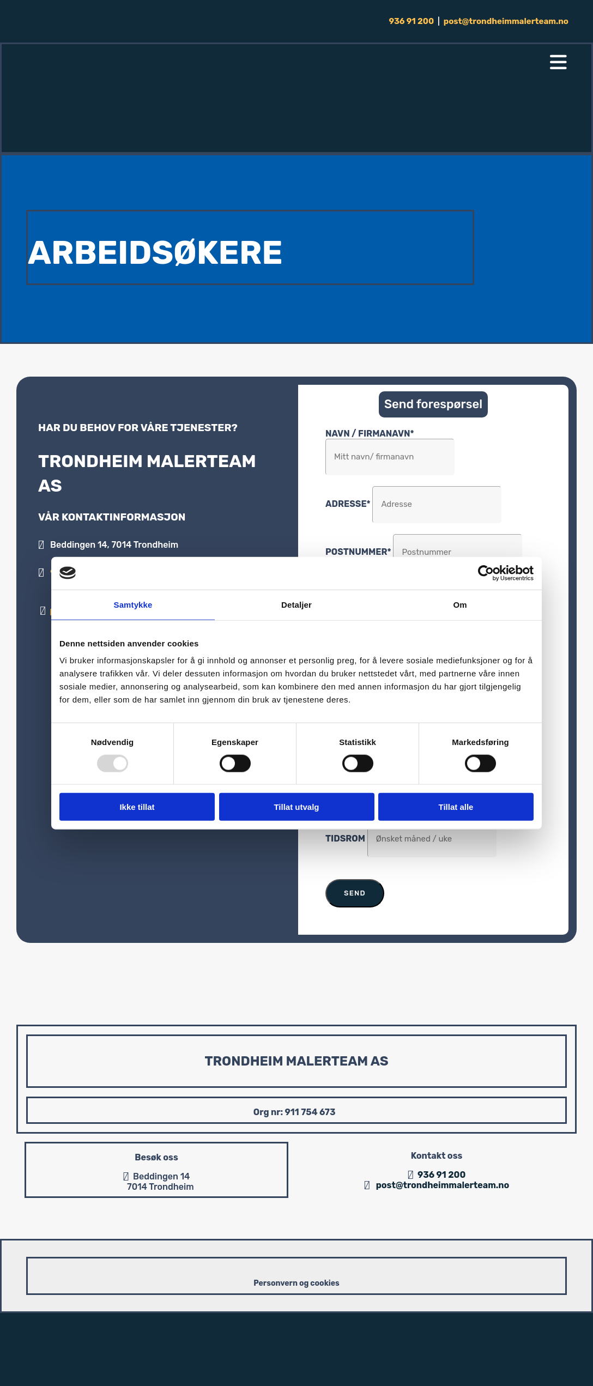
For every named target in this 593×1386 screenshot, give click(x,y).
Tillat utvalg (296, 807)
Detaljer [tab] (296, 604)
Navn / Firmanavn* (369, 433)
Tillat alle (456, 807)
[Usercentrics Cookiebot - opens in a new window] (486, 573)
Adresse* (348, 504)
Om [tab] (460, 604)
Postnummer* (358, 552)
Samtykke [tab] (133, 604)
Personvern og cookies (296, 1283)
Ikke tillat (136, 807)
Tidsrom (345, 838)
